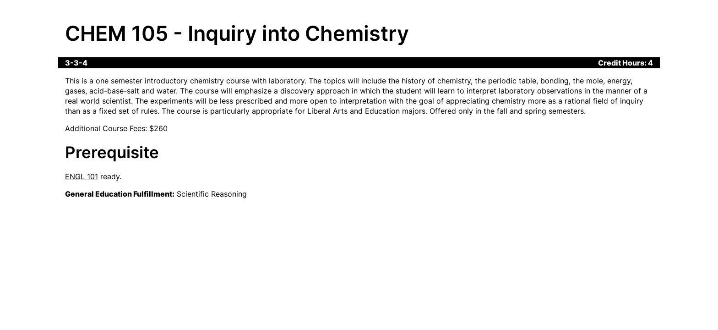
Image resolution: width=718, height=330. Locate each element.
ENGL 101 (81, 176)
